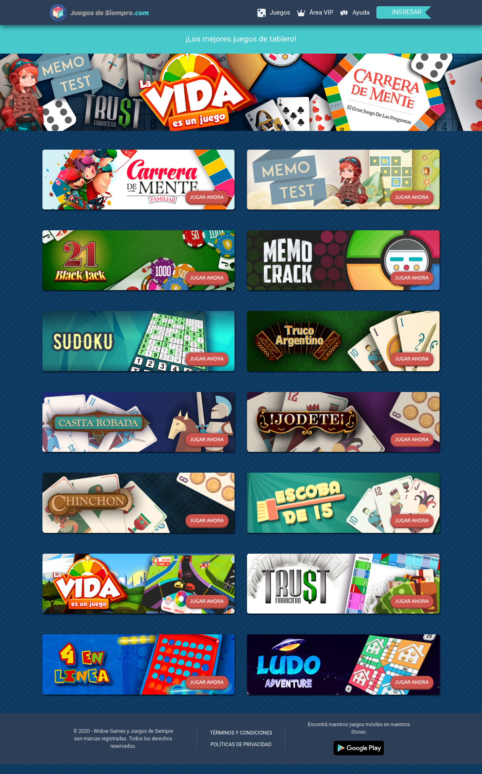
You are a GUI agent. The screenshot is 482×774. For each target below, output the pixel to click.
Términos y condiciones (241, 733)
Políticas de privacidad (241, 744)
